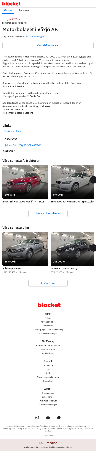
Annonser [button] (24, 10)
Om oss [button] (8, 10)
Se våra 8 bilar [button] (48, 283)
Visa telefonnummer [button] (48, 45)
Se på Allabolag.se (35, 36)
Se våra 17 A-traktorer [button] (48, 213)
